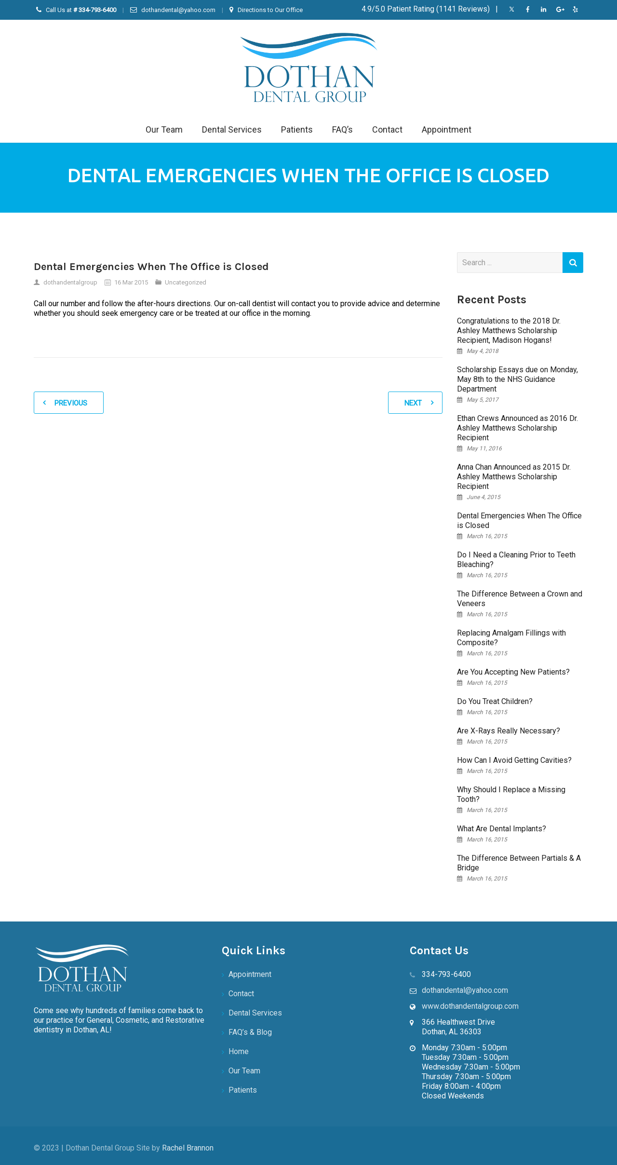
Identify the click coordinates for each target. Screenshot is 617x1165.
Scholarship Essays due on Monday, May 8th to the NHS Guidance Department (517, 379)
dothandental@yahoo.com (178, 10)
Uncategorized (185, 282)
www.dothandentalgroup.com (470, 1006)
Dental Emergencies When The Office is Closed (519, 520)
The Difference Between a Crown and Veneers (519, 598)
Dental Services (232, 129)
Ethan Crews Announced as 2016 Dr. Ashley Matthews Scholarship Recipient (517, 428)
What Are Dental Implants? (501, 828)
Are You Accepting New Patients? (513, 672)
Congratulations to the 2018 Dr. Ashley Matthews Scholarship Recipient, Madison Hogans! (509, 330)
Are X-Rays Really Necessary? (508, 730)
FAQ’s (342, 129)
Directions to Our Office (270, 10)
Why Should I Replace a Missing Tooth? (511, 794)
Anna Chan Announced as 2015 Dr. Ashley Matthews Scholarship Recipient (514, 476)
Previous (70, 403)
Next (413, 403)
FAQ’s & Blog (250, 1032)
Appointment (446, 129)
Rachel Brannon (188, 1147)
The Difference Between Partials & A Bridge (519, 862)
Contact (387, 129)
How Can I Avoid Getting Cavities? (514, 760)
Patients (297, 129)
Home (238, 1051)
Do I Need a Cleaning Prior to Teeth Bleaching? (516, 559)
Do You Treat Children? (495, 701)
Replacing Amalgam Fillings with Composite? (511, 637)
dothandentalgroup (70, 282)
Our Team (164, 129)
